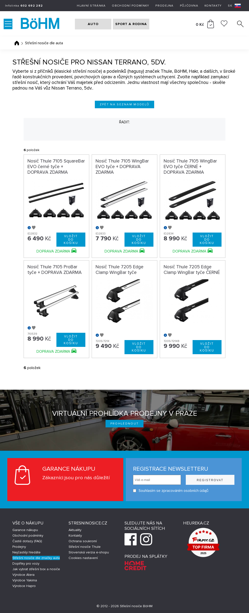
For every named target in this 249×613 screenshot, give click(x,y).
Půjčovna (189, 6)
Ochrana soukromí (83, 541)
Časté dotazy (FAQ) (27, 541)
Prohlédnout (124, 423)
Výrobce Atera (23, 575)
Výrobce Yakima (24, 580)
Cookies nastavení (83, 558)
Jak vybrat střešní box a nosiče (36, 569)
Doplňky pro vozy (25, 563)
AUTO (93, 24)
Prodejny (19, 547)
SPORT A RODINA (131, 24)
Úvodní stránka (17, 43)
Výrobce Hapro (24, 586)
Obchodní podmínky (130, 6)
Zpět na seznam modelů (125, 104)
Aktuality (75, 530)
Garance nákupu (25, 530)
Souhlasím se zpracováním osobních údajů (170, 490)
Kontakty (213, 6)
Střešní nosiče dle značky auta (36, 558)
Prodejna (164, 6)
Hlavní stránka (91, 6)
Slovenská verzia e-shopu (89, 552)
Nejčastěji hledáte (26, 552)
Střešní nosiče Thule (85, 547)
